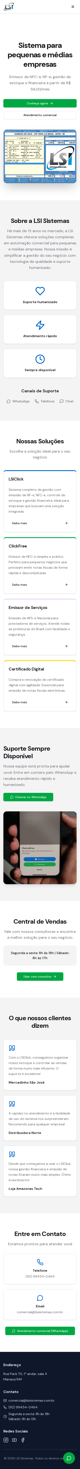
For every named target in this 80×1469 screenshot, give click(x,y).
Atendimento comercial (40, 115)
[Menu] (73, 6)
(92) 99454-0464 (40, 1276)
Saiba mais (40, 523)
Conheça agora (40, 103)
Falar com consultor (40, 976)
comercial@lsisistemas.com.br (40, 1312)
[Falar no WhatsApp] (69, 1458)
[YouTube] (14, 1440)
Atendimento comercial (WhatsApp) (40, 1331)
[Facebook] (22, 1440)
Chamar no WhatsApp (28, 797)
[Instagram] (5, 1440)
